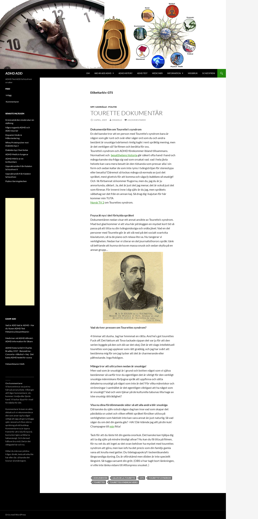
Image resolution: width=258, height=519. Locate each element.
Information (174, 73)
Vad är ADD (10, 325)
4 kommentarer (136, 120)
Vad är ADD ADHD (102, 73)
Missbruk (193, 73)
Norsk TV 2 (97, 202)
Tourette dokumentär (126, 113)
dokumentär (100, 478)
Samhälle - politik (106, 107)
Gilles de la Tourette (123, 478)
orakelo (117, 120)
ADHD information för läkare (19, 341)
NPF (92, 107)
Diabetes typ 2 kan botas (16, 150)
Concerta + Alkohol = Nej (17, 354)
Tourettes (99, 482)
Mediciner (157, 73)
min (112, 426)
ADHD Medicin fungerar (16, 154)
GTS (142, 478)
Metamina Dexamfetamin (17, 331)
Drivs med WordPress (15, 514)
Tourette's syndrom (160, 478)
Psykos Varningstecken (16, 181)
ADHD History (125, 73)
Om (88, 73)
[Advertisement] (19, 251)
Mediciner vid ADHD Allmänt (19, 338)
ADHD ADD (13, 73)
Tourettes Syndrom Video (124, 482)
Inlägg (8, 95)
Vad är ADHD (23, 325)
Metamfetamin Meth (15, 364)
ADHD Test (142, 73)
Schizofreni (208, 73)
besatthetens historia (124, 155)
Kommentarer (12, 101)
